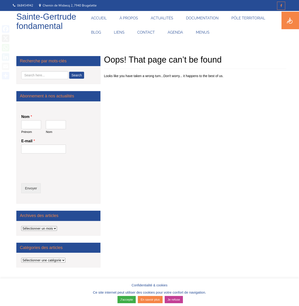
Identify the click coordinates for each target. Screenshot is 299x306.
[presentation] (56, 175)
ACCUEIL (99, 18)
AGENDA (175, 32)
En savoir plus (150, 299)
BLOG (96, 32)
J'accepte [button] (126, 299)
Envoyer (31, 188)
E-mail (28, 141)
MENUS (202, 32)
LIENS (119, 32)
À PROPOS (129, 18)
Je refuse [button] (173, 299)
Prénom (26, 132)
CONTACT (146, 32)
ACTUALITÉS (162, 18)
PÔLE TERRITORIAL (248, 18)
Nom (26, 117)
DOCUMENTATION (202, 18)
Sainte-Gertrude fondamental (46, 21)
